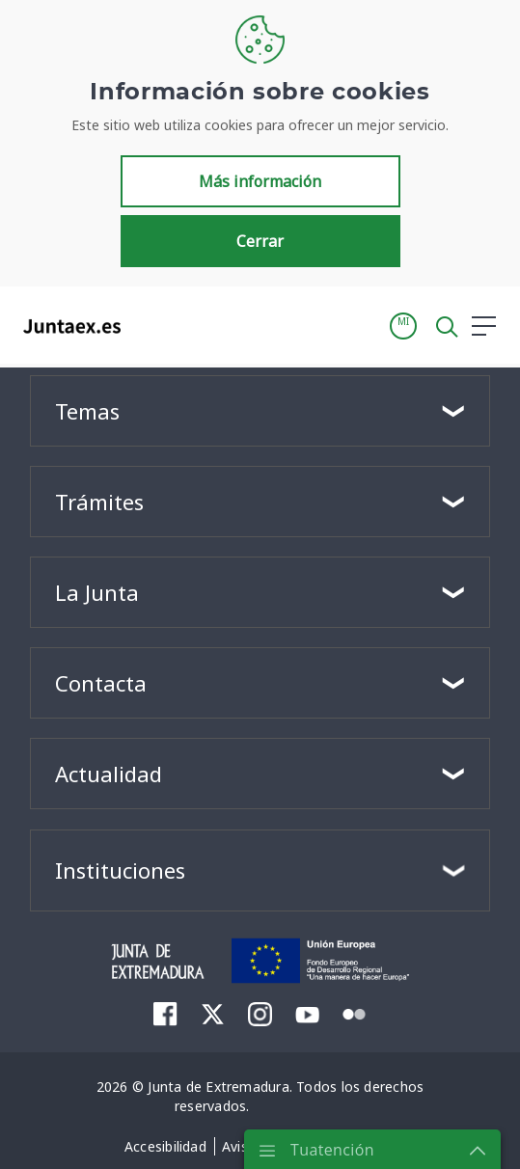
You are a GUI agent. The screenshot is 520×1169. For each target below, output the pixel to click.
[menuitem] (165, 1014)
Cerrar (260, 241)
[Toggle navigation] (148, 325)
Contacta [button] (101, 682)
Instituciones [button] (120, 870)
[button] (403, 326)
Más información (260, 181)
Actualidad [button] (108, 773)
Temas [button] (87, 410)
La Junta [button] (97, 592)
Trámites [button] (99, 501)
